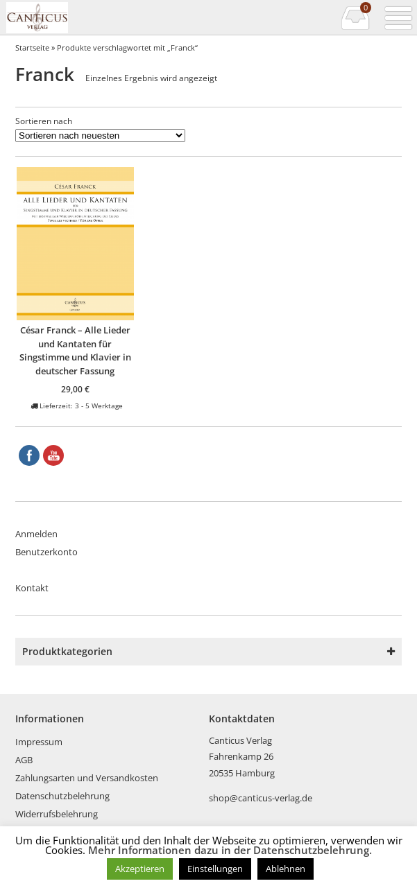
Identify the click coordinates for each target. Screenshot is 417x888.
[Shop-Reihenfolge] (100, 135)
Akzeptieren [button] (139, 868)
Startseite (32, 47)
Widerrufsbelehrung (56, 814)
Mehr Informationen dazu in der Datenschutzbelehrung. (230, 850)
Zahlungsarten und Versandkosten (86, 778)
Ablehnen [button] (285, 868)
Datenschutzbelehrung (62, 796)
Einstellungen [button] (215, 868)
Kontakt (32, 588)
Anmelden (36, 534)
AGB (24, 760)
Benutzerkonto (46, 552)
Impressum (38, 741)
